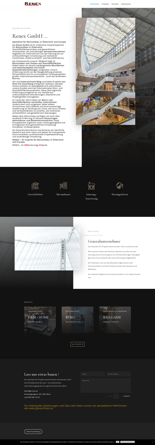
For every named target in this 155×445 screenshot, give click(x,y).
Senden (126, 396)
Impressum (126, 4)
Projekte (105, 4)
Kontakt (115, 4)
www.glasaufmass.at (41, 408)
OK (118, 442)
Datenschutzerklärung (33, 431)
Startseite (94, 4)
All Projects (77, 344)
